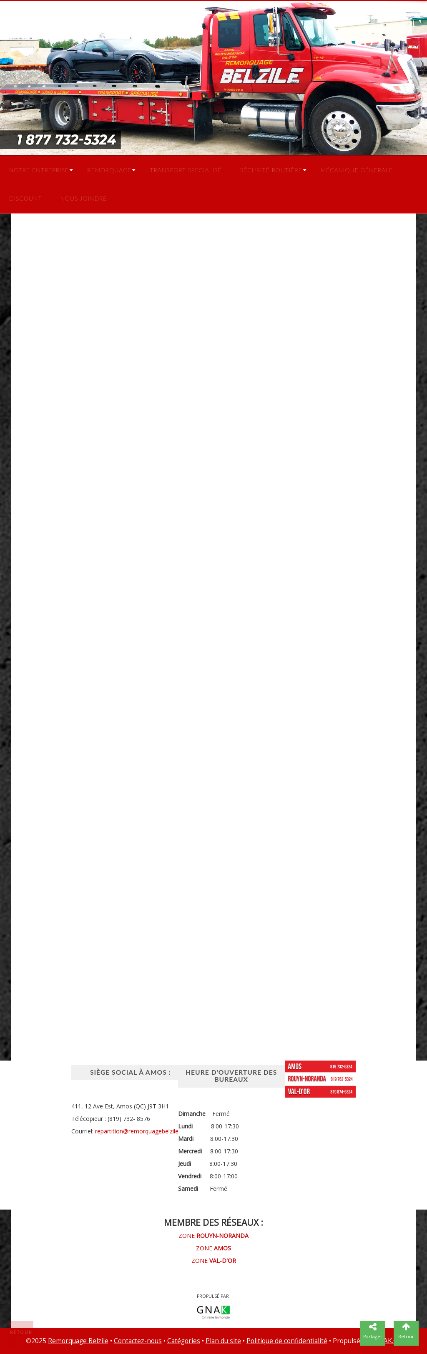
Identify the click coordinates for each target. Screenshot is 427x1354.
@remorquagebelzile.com (157, 1131)
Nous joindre (83, 198)
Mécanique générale (357, 170)
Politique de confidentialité (286, 1341)
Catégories (183, 1341)
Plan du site (223, 1341)
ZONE (213, 1236)
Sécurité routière (271, 170)
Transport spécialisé (185, 170)
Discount (25, 198)
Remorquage (109, 170)
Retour (21, 1332)
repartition (109, 1131)
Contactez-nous (138, 1341)
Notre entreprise (39, 170)
